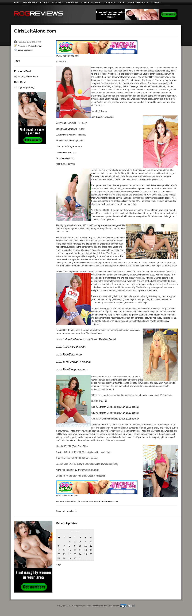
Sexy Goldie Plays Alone (102, 117)
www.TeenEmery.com (69, 354)
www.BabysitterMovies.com (73, 339)
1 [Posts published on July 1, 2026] (69, 542)
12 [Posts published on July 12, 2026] (91, 546)
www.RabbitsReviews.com (106, 501)
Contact (156, 3)
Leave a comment (25, 50)
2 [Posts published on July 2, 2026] (75, 542)
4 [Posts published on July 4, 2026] (85, 542)
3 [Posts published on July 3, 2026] (80, 542)
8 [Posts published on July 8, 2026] (69, 546)
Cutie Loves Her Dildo (66, 152)
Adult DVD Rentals (138, 3)
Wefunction (101, 606)
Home (17, 3)
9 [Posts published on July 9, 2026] (75, 546)
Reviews (57, 3)
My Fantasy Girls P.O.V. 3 (26, 76)
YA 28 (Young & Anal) (24, 87)
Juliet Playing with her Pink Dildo (71, 135)
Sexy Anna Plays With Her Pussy (71, 123)
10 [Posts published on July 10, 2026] (80, 546)
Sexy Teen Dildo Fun (65, 158)
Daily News (30, 3)
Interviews (72, 3)
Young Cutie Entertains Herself (70, 129)
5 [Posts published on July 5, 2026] (91, 542)
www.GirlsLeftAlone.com (67, 56)
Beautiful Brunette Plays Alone (70, 140)
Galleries (109, 3)
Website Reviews (35, 46)
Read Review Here (103, 339)
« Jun (58, 565)
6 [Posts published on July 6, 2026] (58, 546)
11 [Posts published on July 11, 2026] (85, 546)
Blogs (44, 3)
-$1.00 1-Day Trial (99, 401)
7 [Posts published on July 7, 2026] (64, 546)
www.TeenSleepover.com (71, 369)
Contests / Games (91, 3)
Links (121, 3)
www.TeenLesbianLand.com (73, 362)
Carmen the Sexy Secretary (69, 146)
